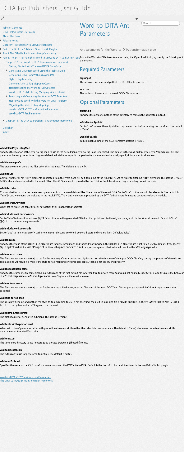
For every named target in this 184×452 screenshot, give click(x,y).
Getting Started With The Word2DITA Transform (35, 66)
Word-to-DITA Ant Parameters (25, 113)
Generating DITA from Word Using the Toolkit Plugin (37, 70)
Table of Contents (12, 27)
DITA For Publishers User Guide (19, 31)
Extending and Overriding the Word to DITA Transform (38, 96)
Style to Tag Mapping (20, 79)
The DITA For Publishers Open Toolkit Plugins (30, 49)
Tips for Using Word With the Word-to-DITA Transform (38, 100)
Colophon (8, 127)
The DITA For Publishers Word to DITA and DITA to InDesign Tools (41, 57)
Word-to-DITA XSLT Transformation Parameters (34, 109)
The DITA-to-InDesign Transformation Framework (39, 120)
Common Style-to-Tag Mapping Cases (30, 83)
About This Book (11, 36)
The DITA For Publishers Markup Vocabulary (29, 53)
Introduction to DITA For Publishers (27, 44)
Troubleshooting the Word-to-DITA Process (32, 87)
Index (6, 131)
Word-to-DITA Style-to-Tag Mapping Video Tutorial (37, 92)
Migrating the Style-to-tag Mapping (29, 105)
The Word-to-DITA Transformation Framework (37, 62)
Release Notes (10, 40)
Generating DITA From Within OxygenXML (31, 74)
